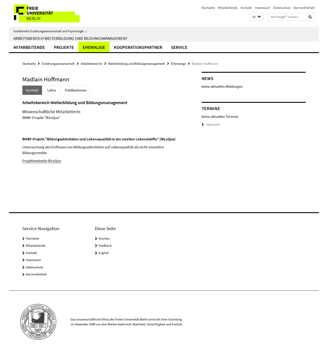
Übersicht (211, 124)
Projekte (64, 47)
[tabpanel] (103, 131)
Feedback (105, 245)
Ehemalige (94, 47)
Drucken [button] (104, 238)
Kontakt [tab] (32, 90)
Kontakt (246, 8)
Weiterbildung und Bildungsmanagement (136, 63)
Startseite (208, 8)
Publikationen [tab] (76, 90)
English (103, 253)
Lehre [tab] (51, 90)
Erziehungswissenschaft (58, 63)
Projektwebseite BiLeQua (41, 160)
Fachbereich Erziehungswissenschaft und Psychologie (50, 31)
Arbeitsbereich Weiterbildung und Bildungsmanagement (70, 38)
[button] (256, 17)
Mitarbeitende (227, 8)
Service (179, 47)
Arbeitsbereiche (91, 63)
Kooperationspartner (138, 47)
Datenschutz (281, 8)
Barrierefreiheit (304, 8)
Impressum (262, 8)
